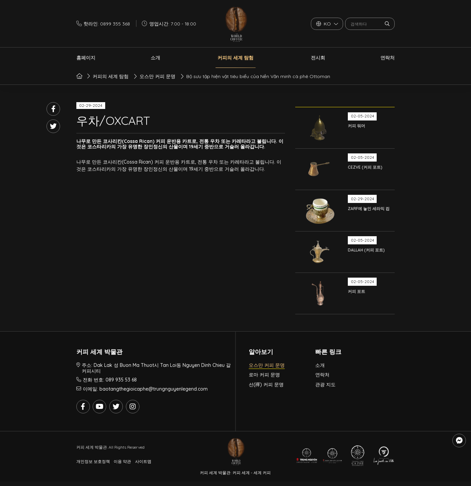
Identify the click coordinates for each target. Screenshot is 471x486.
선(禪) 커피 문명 (266, 384)
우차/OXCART (113, 120)
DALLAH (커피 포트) (366, 250)
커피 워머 (356, 125)
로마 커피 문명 (264, 375)
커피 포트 (356, 291)
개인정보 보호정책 (93, 461)
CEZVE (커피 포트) (365, 167)
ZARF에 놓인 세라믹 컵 (369, 208)
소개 (155, 58)
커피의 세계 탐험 (235, 58)
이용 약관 (122, 461)
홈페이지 (85, 58)
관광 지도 (325, 384)
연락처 (387, 58)
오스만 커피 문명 (267, 365)
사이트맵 (143, 461)
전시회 (318, 58)
